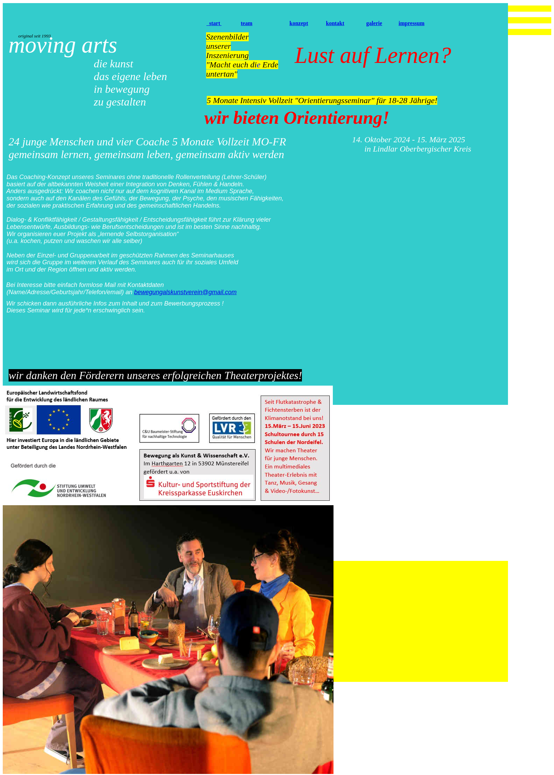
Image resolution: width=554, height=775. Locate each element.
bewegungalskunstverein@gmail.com (185, 292)
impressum (412, 23)
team (246, 23)
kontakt (335, 23)
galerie (374, 23)
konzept (299, 23)
